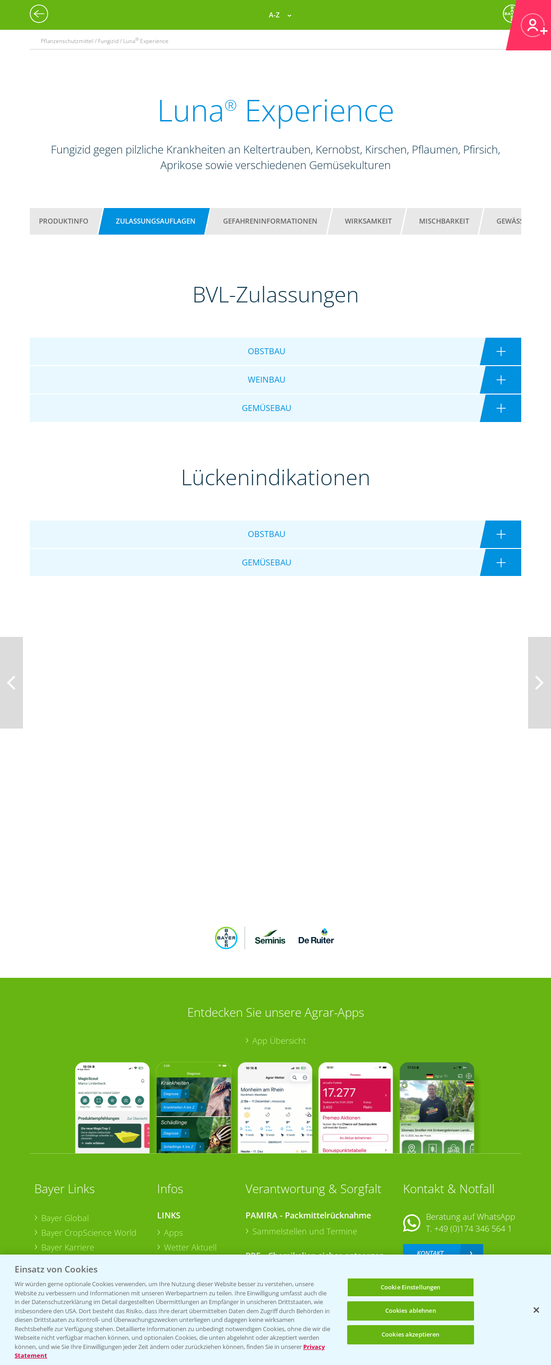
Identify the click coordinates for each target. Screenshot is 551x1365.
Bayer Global (65, 1157)
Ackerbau (182, 1229)
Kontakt (430, 1192)
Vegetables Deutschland (86, 1244)
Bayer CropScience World (88, 1172)
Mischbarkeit (444, 220)
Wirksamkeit (368, 220)
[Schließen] (536, 1310)
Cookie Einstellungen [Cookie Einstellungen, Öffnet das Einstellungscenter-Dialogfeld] (411, 1287)
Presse (53, 1230)
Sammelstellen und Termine (304, 1171)
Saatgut (178, 1244)
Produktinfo (63, 220)
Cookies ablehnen (410, 1310)
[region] (275, 1310)
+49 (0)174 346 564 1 (473, 1168)
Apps (173, 1172)
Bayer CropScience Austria (90, 1201)
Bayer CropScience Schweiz (92, 1216)
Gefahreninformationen (270, 220)
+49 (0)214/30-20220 (472, 1233)
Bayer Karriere (67, 1186)
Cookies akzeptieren (410, 1334)
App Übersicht (279, 980)
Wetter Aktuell (190, 1186)
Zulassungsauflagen (156, 220)
